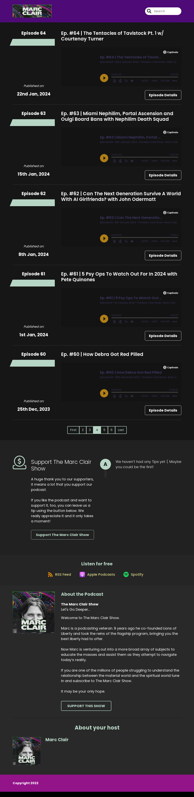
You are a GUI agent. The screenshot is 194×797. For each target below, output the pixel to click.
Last (121, 432)
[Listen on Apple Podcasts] (97, 579)
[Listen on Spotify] (135, 579)
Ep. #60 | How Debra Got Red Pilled (102, 356)
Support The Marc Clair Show (62, 537)
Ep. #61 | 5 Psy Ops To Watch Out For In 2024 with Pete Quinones (119, 279)
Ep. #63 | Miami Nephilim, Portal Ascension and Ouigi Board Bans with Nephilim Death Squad (117, 118)
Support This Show (86, 711)
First (73, 432)
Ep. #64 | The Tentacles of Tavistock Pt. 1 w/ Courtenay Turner (112, 38)
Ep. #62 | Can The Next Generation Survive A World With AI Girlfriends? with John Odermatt (121, 199)
